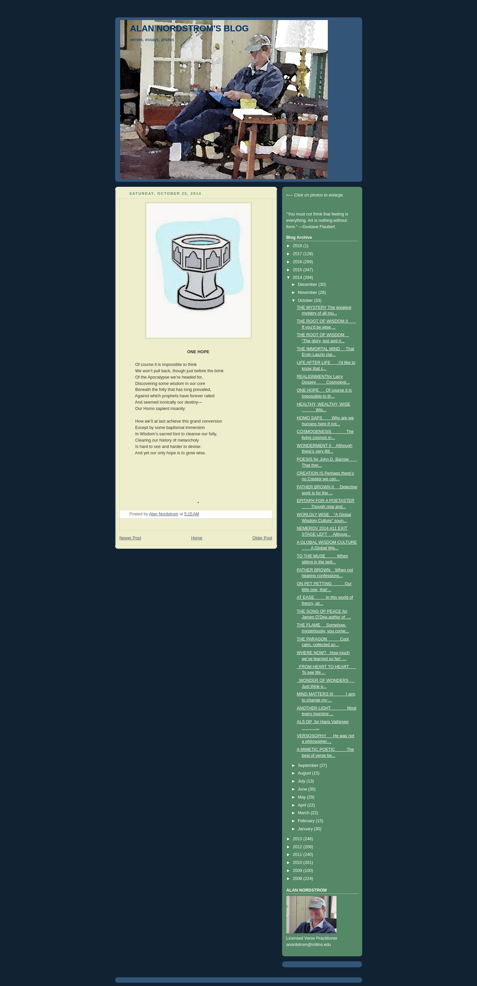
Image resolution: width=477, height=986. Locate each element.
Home (196, 538)
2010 (298, 862)
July (302, 781)
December (308, 284)
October (306, 300)
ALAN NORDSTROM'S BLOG (189, 28)
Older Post (262, 538)
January (306, 829)
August (305, 773)
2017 (298, 254)
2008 (298, 878)
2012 (298, 847)
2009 (298, 870)
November (308, 292)
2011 (298, 854)
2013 (298, 839)
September (308, 765)
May (302, 797)
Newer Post (130, 538)
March (304, 813)
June (303, 789)
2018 (298, 245)
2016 (298, 262)
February (307, 821)
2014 (298, 277)
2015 (298, 270)
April (302, 805)
